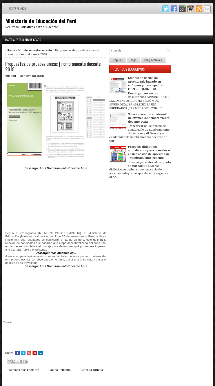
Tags (134, 60)
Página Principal (59, 369)
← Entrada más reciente (22, 369)
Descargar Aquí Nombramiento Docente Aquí (56, 168)
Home (11, 50)
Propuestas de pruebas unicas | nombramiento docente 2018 (53, 66)
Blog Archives (153, 60)
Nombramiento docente (35, 50)
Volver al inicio (18, 8)
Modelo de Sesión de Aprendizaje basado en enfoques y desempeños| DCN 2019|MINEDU (145, 83)
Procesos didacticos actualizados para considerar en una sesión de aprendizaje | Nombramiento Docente (149, 152)
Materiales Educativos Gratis (23, 39)
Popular (118, 60)
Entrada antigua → (93, 369)
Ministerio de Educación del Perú (41, 21)
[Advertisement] (55, 200)
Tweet (7, 322)
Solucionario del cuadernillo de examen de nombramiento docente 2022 (148, 118)
